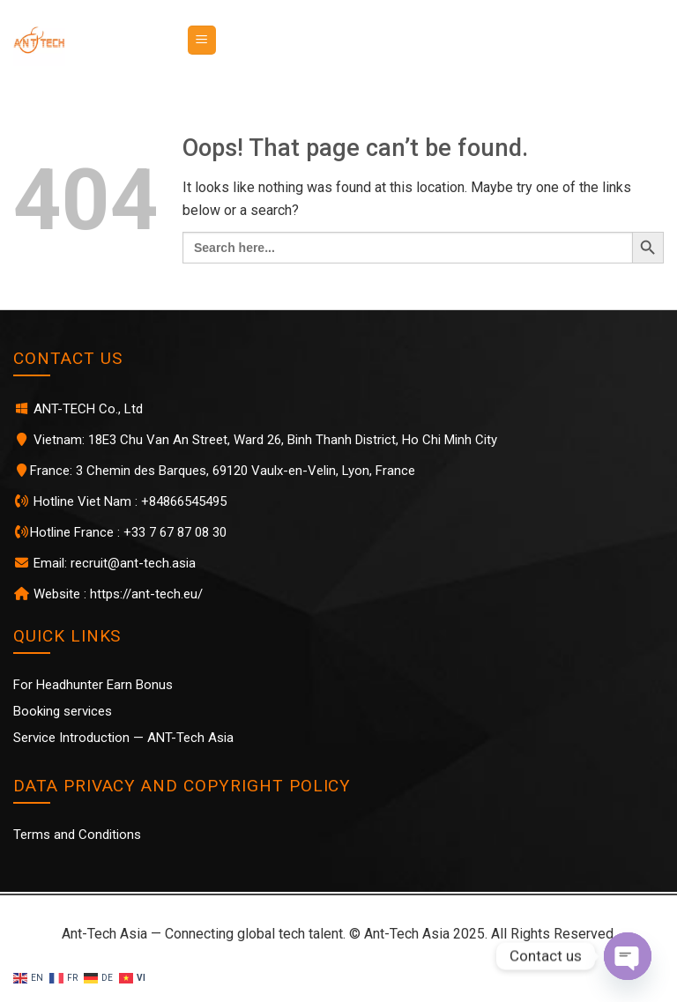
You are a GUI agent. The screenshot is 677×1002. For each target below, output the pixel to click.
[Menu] (202, 40)
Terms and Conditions (77, 834)
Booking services (62, 711)
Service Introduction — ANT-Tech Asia (123, 738)
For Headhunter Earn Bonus (93, 685)
